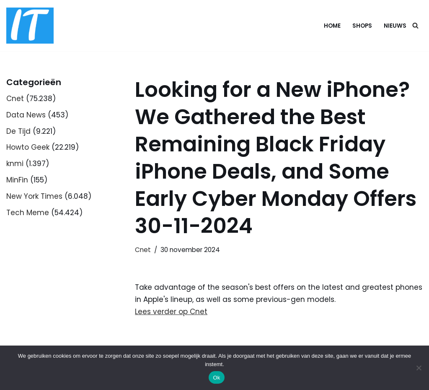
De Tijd (18, 131)
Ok (216, 377)
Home (332, 26)
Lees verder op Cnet (171, 312)
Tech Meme (27, 213)
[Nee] (418, 368)
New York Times (34, 196)
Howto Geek (27, 147)
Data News (26, 115)
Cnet (15, 99)
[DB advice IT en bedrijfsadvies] (30, 26)
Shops (362, 26)
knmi (14, 164)
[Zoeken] (415, 25)
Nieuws (395, 26)
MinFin (17, 180)
